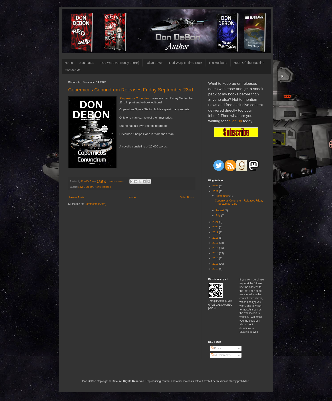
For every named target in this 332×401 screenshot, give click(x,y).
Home (69, 62)
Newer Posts (77, 197)
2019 (215, 232)
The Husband (218, 62)
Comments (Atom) (95, 204)
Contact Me (73, 70)
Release (106, 186)
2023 (215, 186)
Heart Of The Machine (249, 62)
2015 (215, 253)
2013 (215, 263)
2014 (215, 258)
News (98, 186)
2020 (215, 227)
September (222, 195)
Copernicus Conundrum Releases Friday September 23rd (130, 90)
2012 (215, 268)
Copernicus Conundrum (135, 98)
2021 (215, 222)
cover (81, 186)
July (218, 215)
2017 (215, 242)
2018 (215, 237)
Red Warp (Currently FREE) (120, 62)
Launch (89, 186)
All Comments (221, 355)
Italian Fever (154, 62)
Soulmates (86, 62)
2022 (215, 191)
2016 (215, 248)
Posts (216, 348)
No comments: (117, 181)
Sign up (235, 121)
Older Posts (187, 197)
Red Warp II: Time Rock (185, 62)
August (220, 210)
